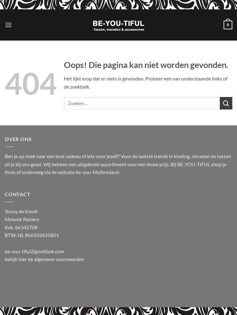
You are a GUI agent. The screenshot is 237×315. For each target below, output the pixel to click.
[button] (8, 24)
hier (23, 259)
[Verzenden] (226, 103)
